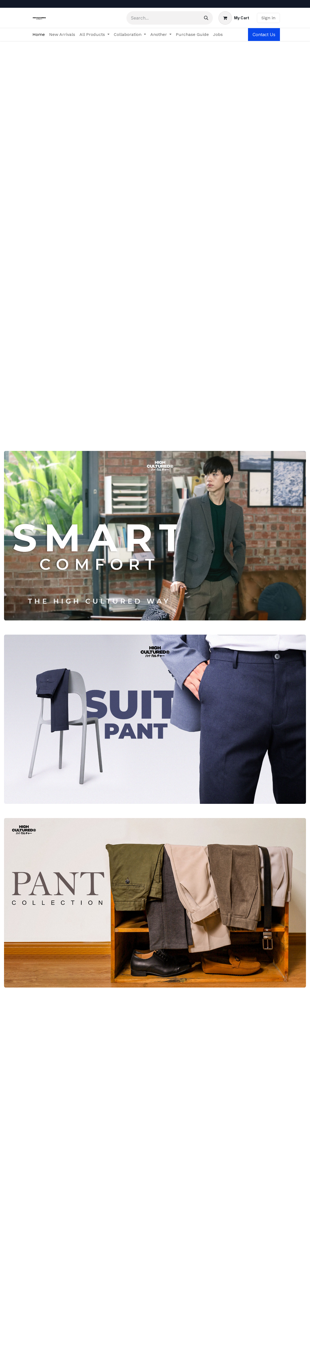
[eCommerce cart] (234, 18)
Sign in (268, 17)
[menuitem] (38, 34)
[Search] (206, 18)
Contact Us (264, 34)
